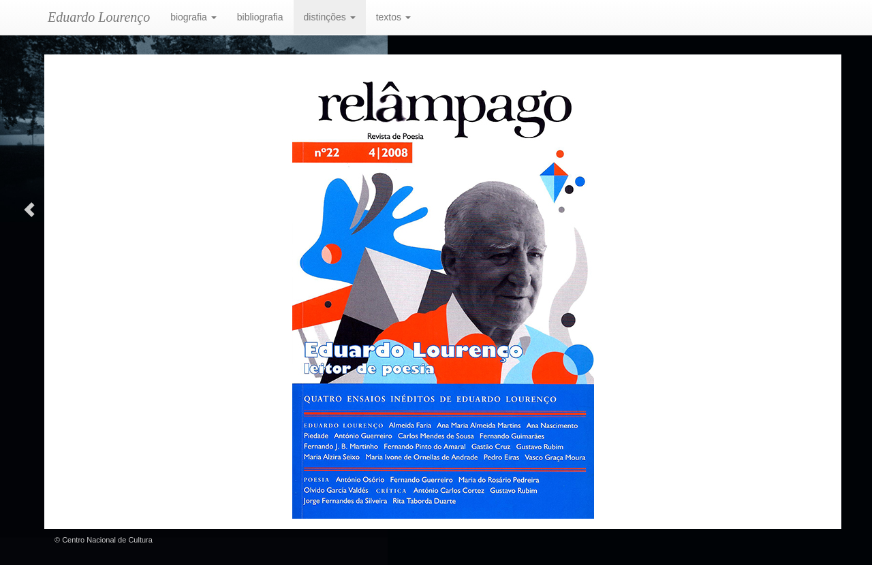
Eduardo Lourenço (99, 17)
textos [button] (393, 17)
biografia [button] (193, 17)
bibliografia (260, 17)
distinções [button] (330, 17)
